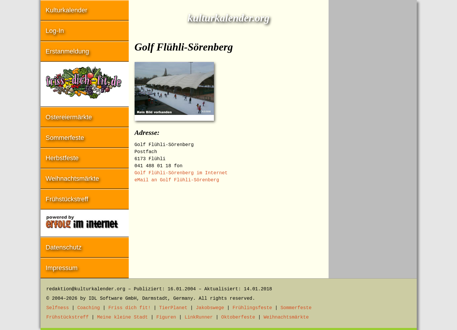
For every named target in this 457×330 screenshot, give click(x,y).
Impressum (62, 268)
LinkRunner (199, 317)
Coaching (88, 308)
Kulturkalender (66, 10)
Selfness (57, 308)
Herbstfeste (62, 158)
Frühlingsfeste (252, 308)
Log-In (55, 30)
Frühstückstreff (67, 199)
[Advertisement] (373, 88)
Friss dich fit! (129, 308)
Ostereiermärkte (69, 117)
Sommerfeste (65, 137)
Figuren (166, 317)
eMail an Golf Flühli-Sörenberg (177, 180)
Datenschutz (63, 247)
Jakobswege (210, 308)
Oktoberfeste (238, 317)
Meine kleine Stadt (122, 317)
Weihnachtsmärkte (72, 178)
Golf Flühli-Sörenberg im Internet (181, 173)
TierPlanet (173, 308)
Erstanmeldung (67, 51)
